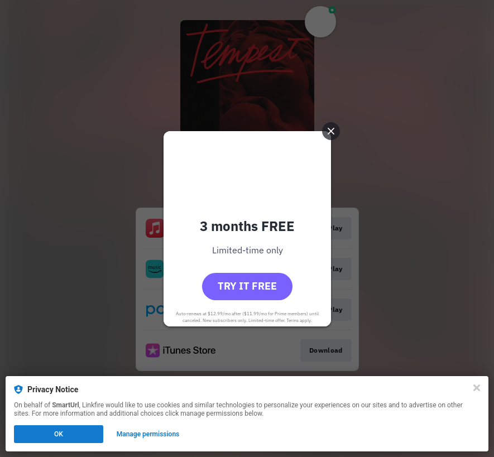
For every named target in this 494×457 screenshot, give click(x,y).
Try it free (247, 286)
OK (58, 434)
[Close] (477, 388)
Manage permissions (148, 434)
